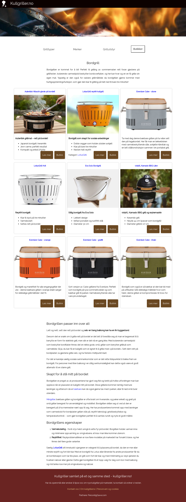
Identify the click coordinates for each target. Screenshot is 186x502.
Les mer (46, 155)
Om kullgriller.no (87, 489)
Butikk (59, 155)
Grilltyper (49, 49)
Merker (77, 49)
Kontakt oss (73, 489)
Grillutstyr (109, 49)
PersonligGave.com (97, 495)
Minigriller (51, 399)
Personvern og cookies (108, 489)
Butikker (138, 49)
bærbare (77, 389)
